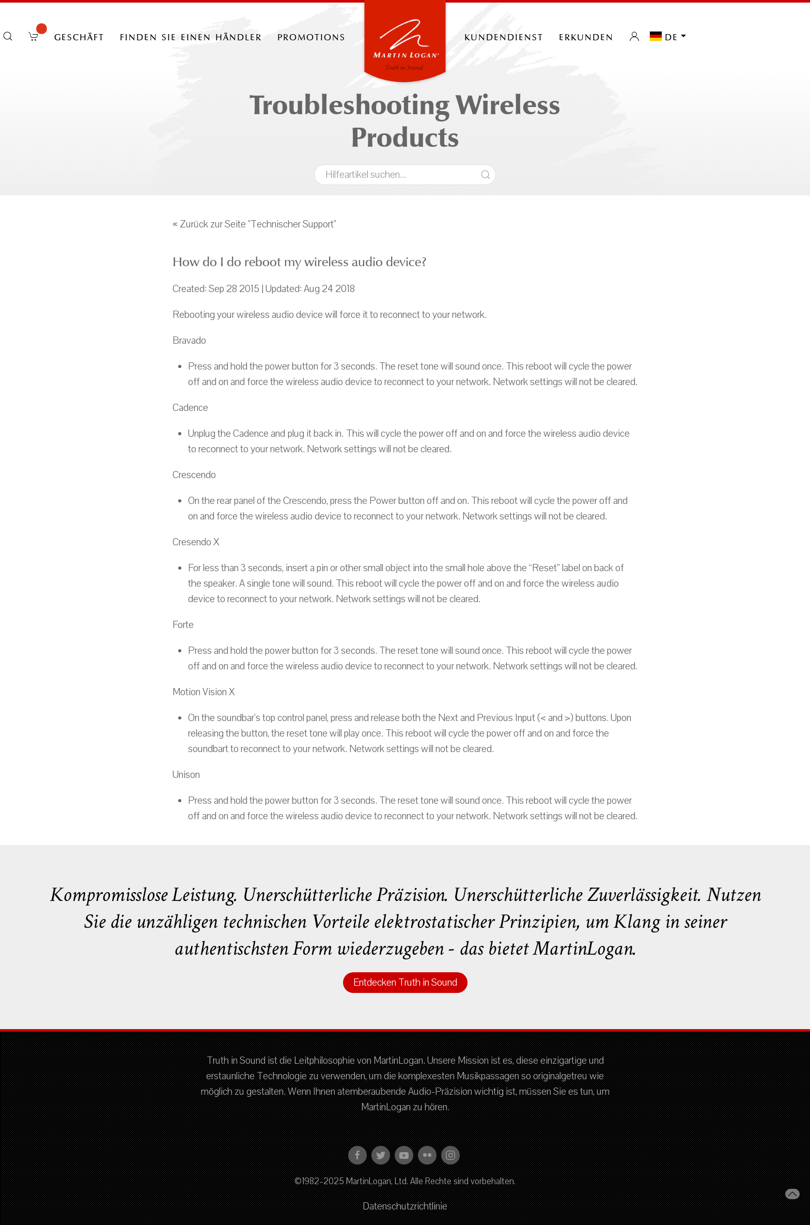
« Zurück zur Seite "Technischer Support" (254, 224)
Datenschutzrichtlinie (405, 1206)
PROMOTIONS (311, 36)
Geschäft (79, 36)
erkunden (586, 36)
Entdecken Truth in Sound (405, 982)
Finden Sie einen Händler (191, 36)
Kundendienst (503, 36)
